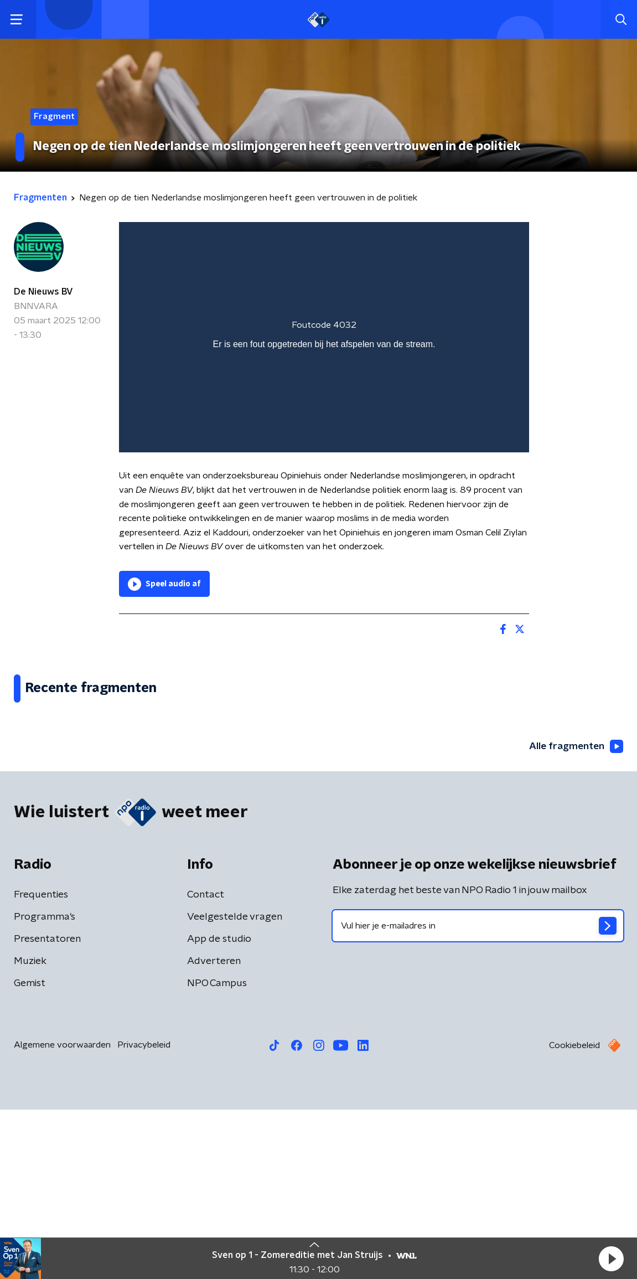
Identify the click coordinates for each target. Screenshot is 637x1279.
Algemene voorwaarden (62, 1214)
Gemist (29, 1153)
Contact (205, 1064)
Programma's (44, 1086)
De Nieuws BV (43, 291)
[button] (611, 1258)
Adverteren (214, 1131)
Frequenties (41, 1064)
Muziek (30, 1131)
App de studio (219, 1108)
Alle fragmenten (575, 915)
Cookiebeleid (574, 1214)
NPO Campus (217, 1153)
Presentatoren (47, 1108)
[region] (324, 337)
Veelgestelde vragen (234, 1086)
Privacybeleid (143, 1214)
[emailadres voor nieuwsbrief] (478, 1095)
